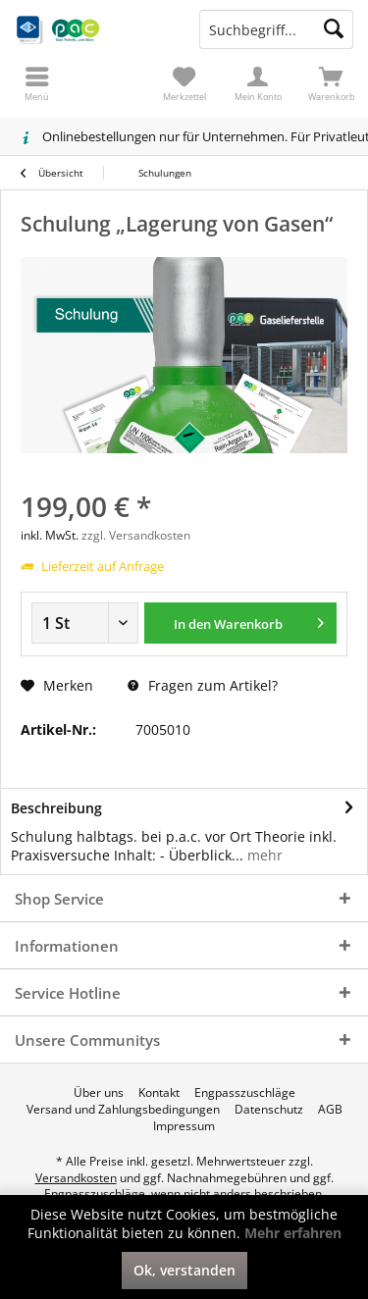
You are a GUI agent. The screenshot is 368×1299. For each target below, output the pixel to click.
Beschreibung (56, 808)
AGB (330, 1109)
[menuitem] (331, 83)
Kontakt (159, 1093)
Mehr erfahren (293, 1232)
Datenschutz (269, 1109)
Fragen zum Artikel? (203, 685)
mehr (263, 855)
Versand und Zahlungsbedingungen (123, 1109)
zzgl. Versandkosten (135, 535)
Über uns (99, 1093)
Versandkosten (76, 1177)
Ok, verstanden (184, 1270)
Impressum (184, 1126)
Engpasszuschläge (244, 1093)
